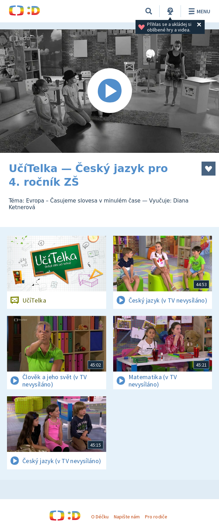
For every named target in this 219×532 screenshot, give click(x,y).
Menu (198, 11)
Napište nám (127, 516)
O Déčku (100, 516)
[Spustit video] (109, 91)
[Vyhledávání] (148, 11)
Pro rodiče (156, 516)
